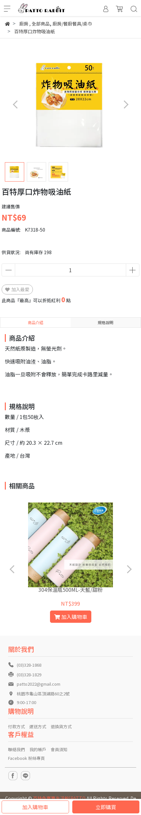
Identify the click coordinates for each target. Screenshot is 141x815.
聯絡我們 (16, 749)
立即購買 (106, 807)
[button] (125, 104)
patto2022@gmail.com (38, 684)
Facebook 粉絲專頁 (26, 758)
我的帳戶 (37, 749)
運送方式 (37, 726)
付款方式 (16, 726)
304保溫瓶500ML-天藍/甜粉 (70, 589)
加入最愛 (17, 289)
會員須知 (59, 749)
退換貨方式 (61, 726)
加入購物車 (35, 807)
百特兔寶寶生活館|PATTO (59, 798)
